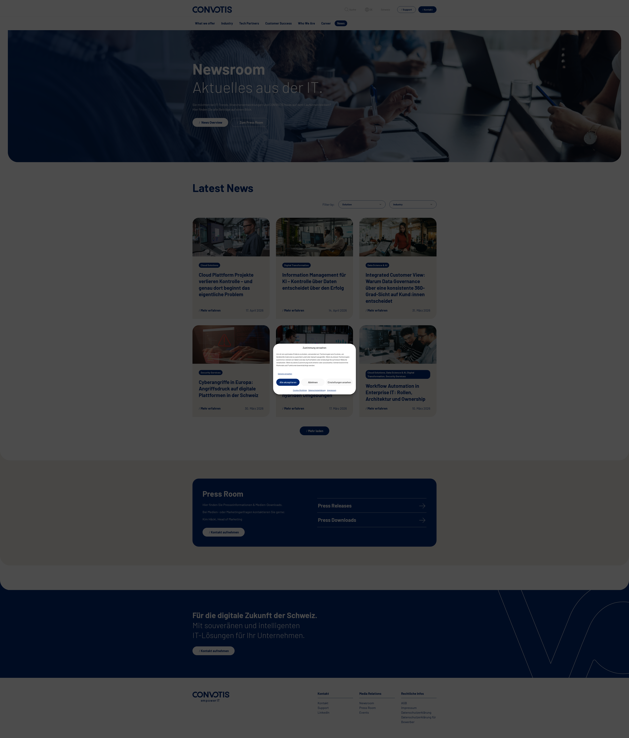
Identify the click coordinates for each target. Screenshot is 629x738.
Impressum (331, 390)
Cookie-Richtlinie (300, 390)
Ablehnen (313, 382)
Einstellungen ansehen (339, 382)
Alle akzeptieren (288, 382)
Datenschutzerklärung (317, 390)
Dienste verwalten (285, 374)
